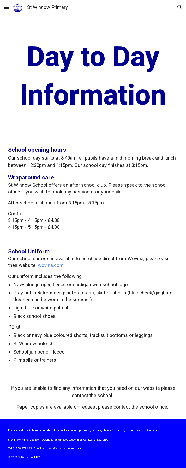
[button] (6, 7)
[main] (93, 75)
